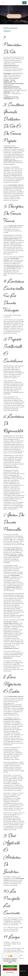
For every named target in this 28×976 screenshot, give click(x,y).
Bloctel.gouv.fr (8, 658)
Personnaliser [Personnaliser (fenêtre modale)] (10, 972)
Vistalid (12, 80)
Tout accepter (10, 966)
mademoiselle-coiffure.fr (11, 65)
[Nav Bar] (24, 2)
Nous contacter (14, 16)
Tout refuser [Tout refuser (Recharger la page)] (10, 969)
